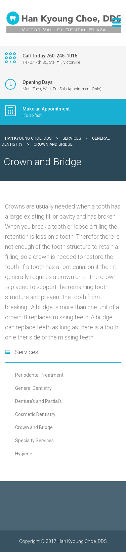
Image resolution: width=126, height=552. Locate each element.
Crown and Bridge (34, 427)
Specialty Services (34, 440)
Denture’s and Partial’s (38, 401)
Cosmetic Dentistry (35, 414)
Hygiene (23, 453)
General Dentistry (33, 388)
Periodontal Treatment (39, 375)
